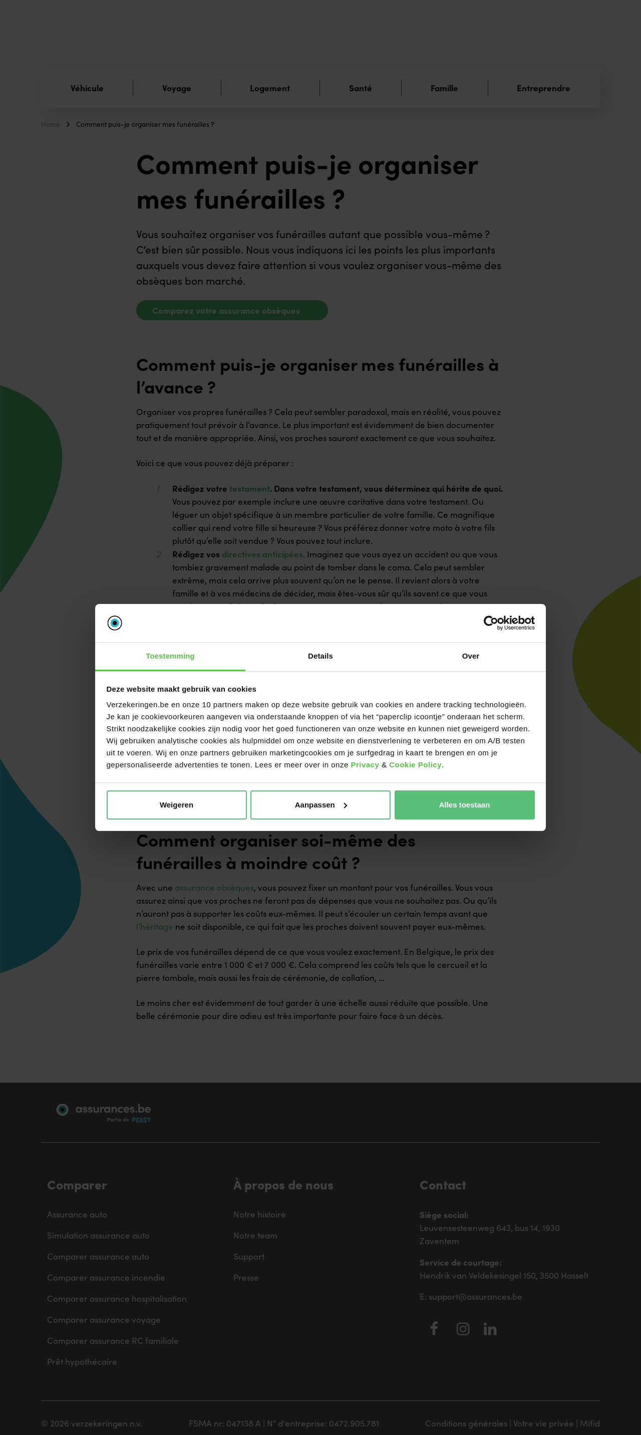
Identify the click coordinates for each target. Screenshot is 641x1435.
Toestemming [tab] (170, 656)
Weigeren (176, 804)
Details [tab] (320, 656)
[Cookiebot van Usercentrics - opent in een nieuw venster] (491, 623)
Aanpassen (321, 804)
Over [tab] (471, 656)
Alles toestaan (464, 804)
